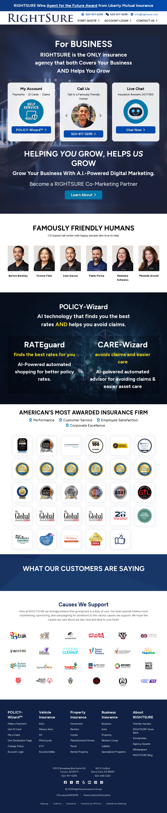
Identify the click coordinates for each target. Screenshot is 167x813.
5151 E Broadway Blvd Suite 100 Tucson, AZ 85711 (69, 770)
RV (40, 735)
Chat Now (135, 130)
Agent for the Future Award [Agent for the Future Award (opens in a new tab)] (72, 5)
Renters (74, 729)
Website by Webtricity (116, 803)
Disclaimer (71, 803)
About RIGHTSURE (143, 714)
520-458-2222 (103, 775)
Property (107, 735)
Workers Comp (110, 740)
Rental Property (79, 751)
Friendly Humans (142, 723)
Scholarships (140, 738)
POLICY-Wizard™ (31, 130)
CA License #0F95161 (67, 795)
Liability (106, 746)
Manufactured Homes (82, 740)
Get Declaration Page (20, 740)
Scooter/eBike (47, 751)
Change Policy (16, 746)
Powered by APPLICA (91, 803)
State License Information (97, 795)
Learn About (83, 195)
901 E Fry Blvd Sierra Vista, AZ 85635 (102, 770)
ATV (41, 746)
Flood (73, 746)
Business (106, 723)
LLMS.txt (57, 803)
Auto (41, 723)
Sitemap (44, 803)
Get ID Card (14, 729)
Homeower (76, 723)
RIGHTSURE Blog (142, 755)
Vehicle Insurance (47, 714)
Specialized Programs (114, 751)
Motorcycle (45, 740)
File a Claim (14, 735)
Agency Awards (141, 743)
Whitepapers (140, 749)
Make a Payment (17, 723)
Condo (74, 735)
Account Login (16, 751)
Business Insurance (110, 714)
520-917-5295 (92, 14)
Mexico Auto (46, 729)
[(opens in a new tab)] (18, 635)
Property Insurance (78, 714)
